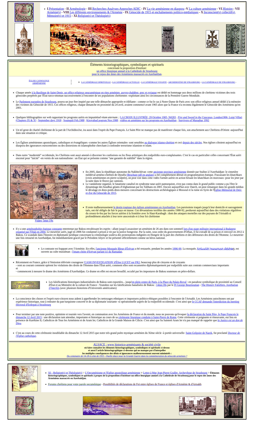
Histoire (228, 8)
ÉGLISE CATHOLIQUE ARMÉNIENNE (39, 82)
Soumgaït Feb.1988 (73, 120)
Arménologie (77, 8)
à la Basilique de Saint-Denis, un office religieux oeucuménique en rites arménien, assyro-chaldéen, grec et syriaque (94, 92)
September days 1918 (49, 120)
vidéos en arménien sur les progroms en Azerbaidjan (148, 120)
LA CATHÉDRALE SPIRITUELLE (96, 82)
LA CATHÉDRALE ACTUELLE (125, 82)
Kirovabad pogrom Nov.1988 (102, 120)
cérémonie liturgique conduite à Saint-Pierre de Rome (147, 317)
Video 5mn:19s (44, 220)
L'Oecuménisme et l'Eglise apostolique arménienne (112, 372)
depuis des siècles (192, 142)
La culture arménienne (202, 8)
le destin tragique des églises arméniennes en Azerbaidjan (144, 207)
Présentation (56, 8)
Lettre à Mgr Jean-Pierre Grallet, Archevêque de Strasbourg (175, 372)
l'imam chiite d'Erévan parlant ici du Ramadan (97, 251)
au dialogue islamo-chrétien (159, 142)
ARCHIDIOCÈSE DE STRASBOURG (184, 82)
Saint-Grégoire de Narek (199, 332)
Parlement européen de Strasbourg (37, 101)
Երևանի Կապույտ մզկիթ (215, 248)
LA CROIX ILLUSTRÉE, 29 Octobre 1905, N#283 (148, 117)
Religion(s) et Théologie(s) (94, 15)
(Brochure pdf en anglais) (140, 174)
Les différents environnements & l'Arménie (96, 12)
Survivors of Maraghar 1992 (193, 120)
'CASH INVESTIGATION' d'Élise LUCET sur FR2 (112, 262)
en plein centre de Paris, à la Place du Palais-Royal (159, 282)
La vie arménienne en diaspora (165, 8)
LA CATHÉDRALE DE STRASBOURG (218, 82)
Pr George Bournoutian (186, 285)
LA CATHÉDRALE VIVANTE (154, 82)
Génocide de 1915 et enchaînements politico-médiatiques (163, 12)
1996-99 (176, 248)
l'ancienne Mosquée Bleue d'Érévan (115, 248)
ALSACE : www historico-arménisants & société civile (127, 344)
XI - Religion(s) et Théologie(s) (65, 372)
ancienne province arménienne (169, 171)
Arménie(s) (54, 12)
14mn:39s (161, 285)
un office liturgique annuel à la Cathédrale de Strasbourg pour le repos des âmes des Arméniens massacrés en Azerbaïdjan (126, 73)
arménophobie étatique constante (44, 228)
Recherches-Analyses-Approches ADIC (116, 8)
